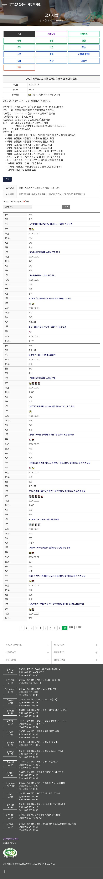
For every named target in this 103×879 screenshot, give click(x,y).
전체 (19, 34)
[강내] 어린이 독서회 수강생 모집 (42, 378)
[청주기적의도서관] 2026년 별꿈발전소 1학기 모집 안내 (51, 406)
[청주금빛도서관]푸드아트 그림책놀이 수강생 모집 (39, 188)
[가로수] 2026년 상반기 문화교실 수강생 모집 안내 (49, 547)
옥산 (51, 60)
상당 (19, 40)
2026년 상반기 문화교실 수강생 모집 (44, 519)
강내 (19, 60)
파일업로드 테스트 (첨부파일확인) (42, 355)
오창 (84, 40)
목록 (7, 179)
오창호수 (84, 34)
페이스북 (4, 871)
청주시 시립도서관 (56, 4)
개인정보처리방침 (10, 839)
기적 (19, 67)
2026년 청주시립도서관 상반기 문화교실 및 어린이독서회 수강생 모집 (57, 491)
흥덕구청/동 (59, 652)
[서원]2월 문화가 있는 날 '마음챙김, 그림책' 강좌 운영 (50, 224)
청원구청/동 (10, 660)
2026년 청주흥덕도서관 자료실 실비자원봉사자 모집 (50, 298)
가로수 (84, 60)
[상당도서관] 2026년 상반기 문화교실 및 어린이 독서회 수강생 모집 (56, 604)
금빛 (19, 47)
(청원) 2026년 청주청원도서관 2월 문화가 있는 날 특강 (51, 434)
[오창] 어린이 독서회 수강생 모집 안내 (44, 252)
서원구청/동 (10, 652)
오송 (84, 47)
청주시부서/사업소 (13, 645)
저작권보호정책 (9, 843)
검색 (66, 207)
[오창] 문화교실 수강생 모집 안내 (42, 275)
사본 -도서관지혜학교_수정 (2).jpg (44, 95)
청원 (51, 40)
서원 (19, 54)
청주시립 (51, 34)
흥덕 (51, 54)
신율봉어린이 (83, 54)
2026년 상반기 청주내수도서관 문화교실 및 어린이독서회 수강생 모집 (57, 576)
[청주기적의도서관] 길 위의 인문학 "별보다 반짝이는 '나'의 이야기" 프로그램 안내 (52, 194)
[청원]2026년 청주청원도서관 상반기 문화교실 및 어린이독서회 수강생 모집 (59, 463)
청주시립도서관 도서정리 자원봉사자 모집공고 (47, 327)
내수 (51, 47)
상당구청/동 (59, 645)
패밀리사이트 (59, 660)
